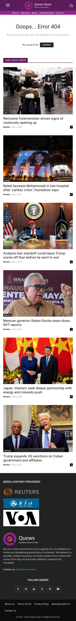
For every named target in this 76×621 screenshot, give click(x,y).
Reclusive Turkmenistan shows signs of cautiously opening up (33, 121)
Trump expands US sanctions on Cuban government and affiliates (33, 458)
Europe (7, 180)
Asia (6, 113)
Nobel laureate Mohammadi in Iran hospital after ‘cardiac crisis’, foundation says (36, 188)
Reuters (6, 127)
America (7, 248)
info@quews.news (26, 569)
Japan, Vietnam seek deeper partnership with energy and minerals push (37, 390)
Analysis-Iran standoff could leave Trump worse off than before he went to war (34, 255)
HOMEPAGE (46, 45)
